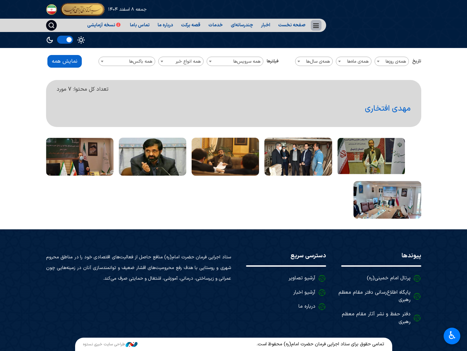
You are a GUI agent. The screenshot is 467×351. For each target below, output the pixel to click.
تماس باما (140, 25)
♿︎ (452, 335)
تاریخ (416, 61)
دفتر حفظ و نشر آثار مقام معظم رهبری (376, 318)
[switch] (65, 40)
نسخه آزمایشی (104, 25)
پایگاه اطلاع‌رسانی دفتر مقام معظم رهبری (374, 296)
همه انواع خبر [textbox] (188, 61)
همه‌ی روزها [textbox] (396, 61)
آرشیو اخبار (304, 292)
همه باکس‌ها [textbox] (140, 61)
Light (81, 40)
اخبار (265, 25)
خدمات (215, 25)
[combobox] (392, 61)
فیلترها (272, 61)
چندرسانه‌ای (242, 25)
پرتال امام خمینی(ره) (389, 278)
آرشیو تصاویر (301, 278)
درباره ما (165, 25)
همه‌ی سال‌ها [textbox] (318, 61)
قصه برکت (190, 25)
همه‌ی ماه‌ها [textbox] (358, 61)
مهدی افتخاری (387, 109)
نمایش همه (64, 61)
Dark (49, 40)
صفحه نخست (291, 25)
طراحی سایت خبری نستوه (110, 344)
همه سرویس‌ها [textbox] (246, 61)
